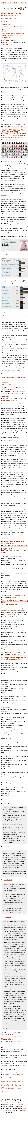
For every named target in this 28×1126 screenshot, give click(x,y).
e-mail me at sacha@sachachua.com (15, 124)
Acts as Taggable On (16, 211)
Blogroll (11, 1088)
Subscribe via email (13, 15)
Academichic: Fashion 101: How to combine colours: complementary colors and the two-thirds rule (14, 380)
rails (16, 139)
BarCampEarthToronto (11, 581)
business (11, 604)
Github (14, 1096)
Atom (5, 15)
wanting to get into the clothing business (12, 610)
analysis (3, 137)
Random (20, 3)
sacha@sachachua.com (8, 1101)
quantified (12, 139)
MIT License (17, 1104)
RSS (2, 15)
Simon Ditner (8, 803)
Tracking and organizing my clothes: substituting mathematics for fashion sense (13, 132)
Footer (25, 3)
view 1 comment (10, 1032)
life (12, 13)
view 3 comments (10, 541)
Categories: (5, 13)
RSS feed (4, 1088)
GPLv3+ (14, 1103)
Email (2, 1096)
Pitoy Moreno (5, 1049)
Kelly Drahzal (8, 880)
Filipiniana (5, 30)
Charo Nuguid (8, 847)
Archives (20, 1082)
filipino (8, 400)
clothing (18, 13)
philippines (14, 400)
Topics (3, 3)
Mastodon (8, 1096)
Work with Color (6, 384)
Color (8, 224)
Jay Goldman (7, 917)
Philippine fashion (7, 37)
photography (5, 139)
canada (3, 44)
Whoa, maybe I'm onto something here (13, 33)
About (9, 1082)
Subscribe (17, 1085)
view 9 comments (10, 387)
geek (12, 137)
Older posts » (5, 18)
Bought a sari (6, 32)
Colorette (4, 195)
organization (18, 137)
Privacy (4, 1085)
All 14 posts (12, 18)
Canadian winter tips (8, 24)
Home (3, 1082)
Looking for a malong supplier (10, 35)
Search (14, 3)
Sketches (4, 1092)
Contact (9, 3)
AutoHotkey (17, 193)
